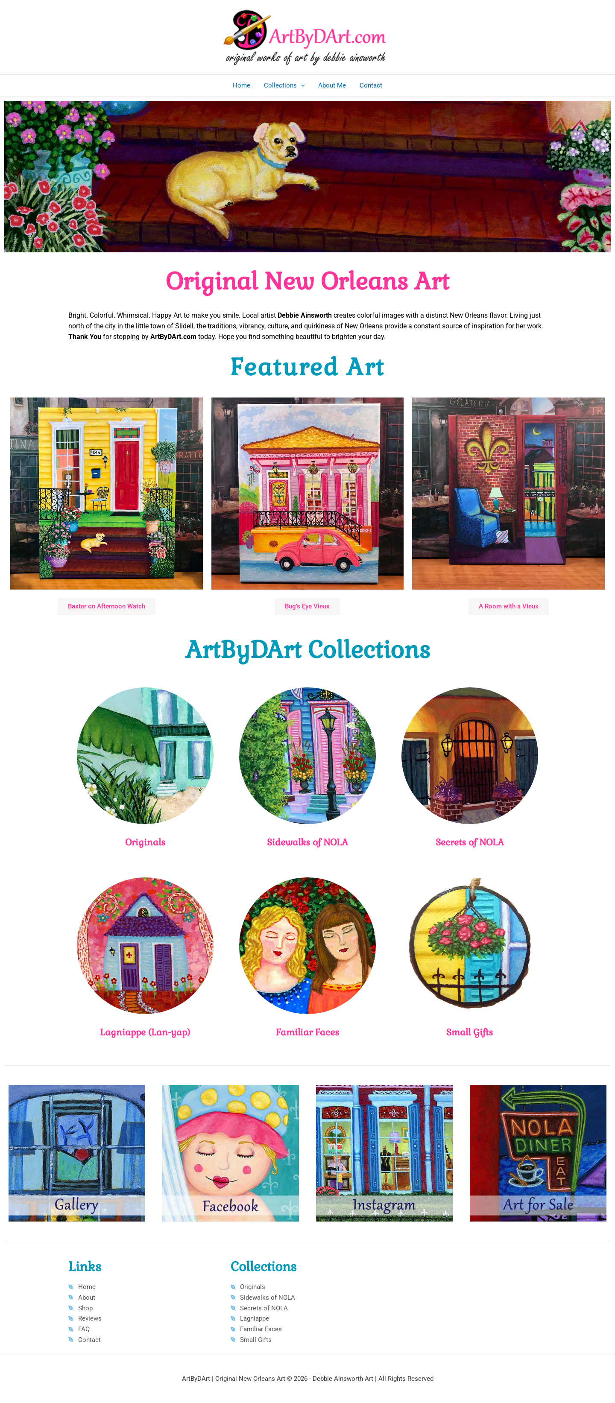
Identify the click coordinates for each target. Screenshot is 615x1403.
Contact (370, 85)
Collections (284, 85)
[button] (301, 85)
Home (243, 85)
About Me (332, 85)
